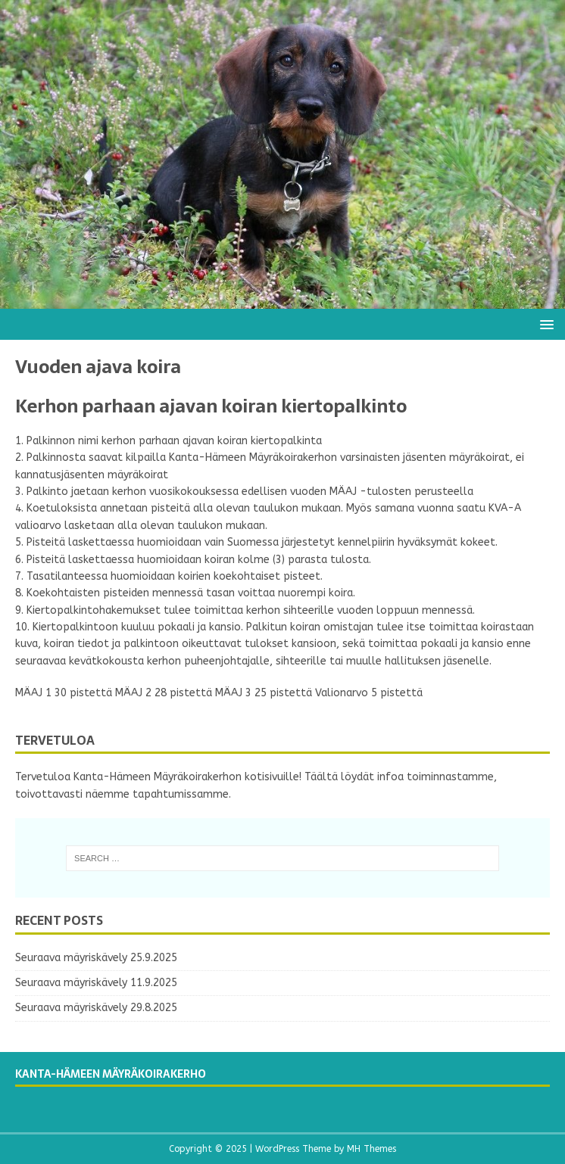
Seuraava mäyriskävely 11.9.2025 (96, 982)
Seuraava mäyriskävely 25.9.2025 (96, 957)
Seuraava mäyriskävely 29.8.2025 (96, 1007)
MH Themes (371, 1149)
